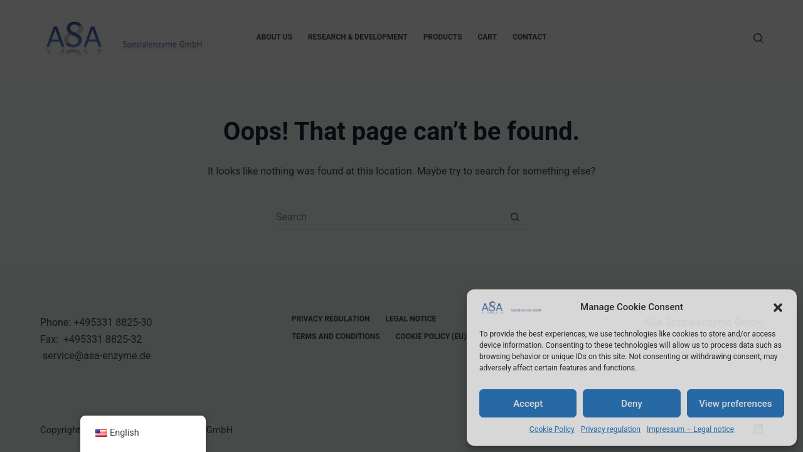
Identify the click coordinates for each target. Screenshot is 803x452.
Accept (528, 403)
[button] (778, 307)
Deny (631, 403)
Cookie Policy (552, 429)
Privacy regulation (611, 429)
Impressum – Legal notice (690, 429)
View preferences (735, 403)
